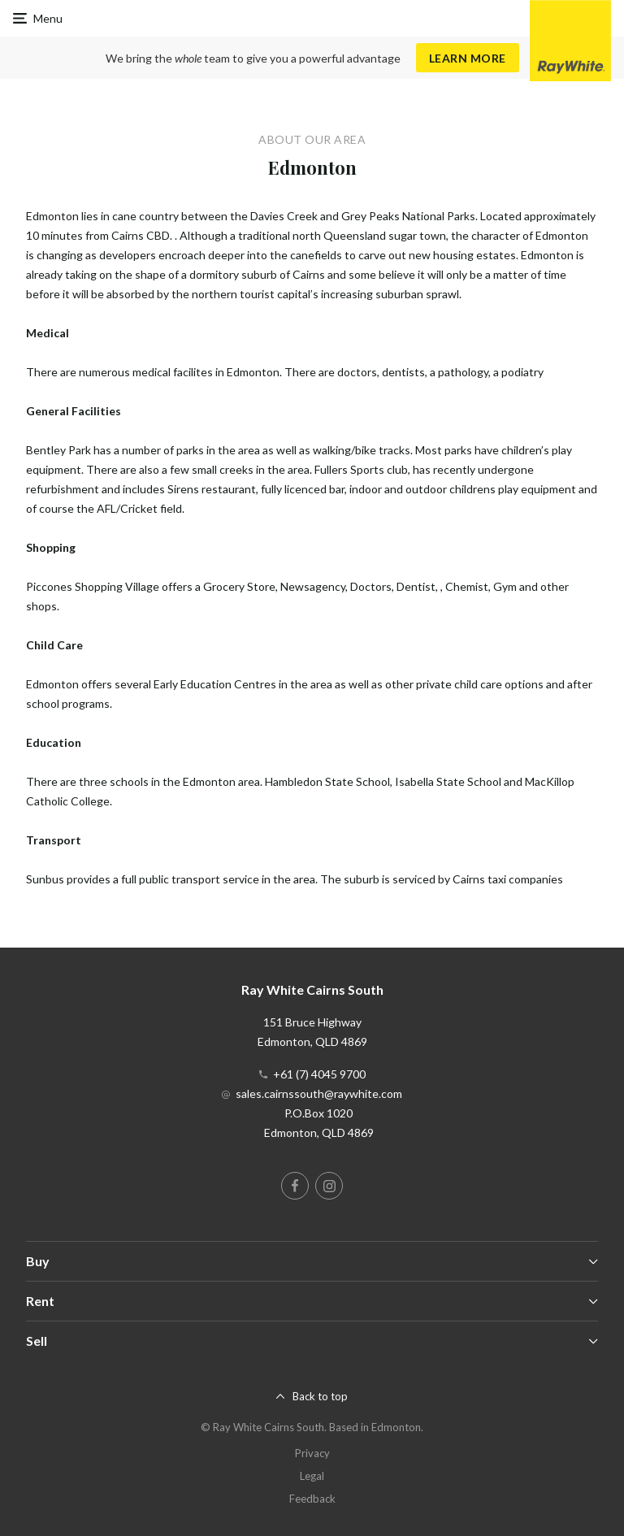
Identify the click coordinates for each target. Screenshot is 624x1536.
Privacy (312, 1453)
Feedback (312, 1498)
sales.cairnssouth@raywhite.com (319, 1093)
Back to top (320, 1396)
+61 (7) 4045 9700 (319, 1074)
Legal (312, 1475)
